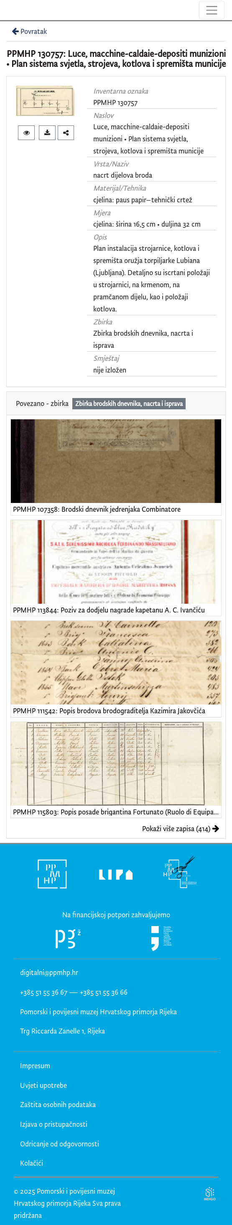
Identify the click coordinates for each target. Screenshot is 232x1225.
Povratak (28, 31)
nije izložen (109, 370)
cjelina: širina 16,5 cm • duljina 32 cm (147, 224)
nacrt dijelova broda (122, 175)
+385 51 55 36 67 (43, 992)
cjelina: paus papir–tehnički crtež (142, 199)
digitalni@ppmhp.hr (49, 972)
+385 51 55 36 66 (103, 992)
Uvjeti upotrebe (43, 1085)
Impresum (35, 1065)
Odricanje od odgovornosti (59, 1143)
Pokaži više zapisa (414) (180, 828)
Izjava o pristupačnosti (53, 1124)
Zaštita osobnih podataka (58, 1104)
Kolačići (31, 1163)
